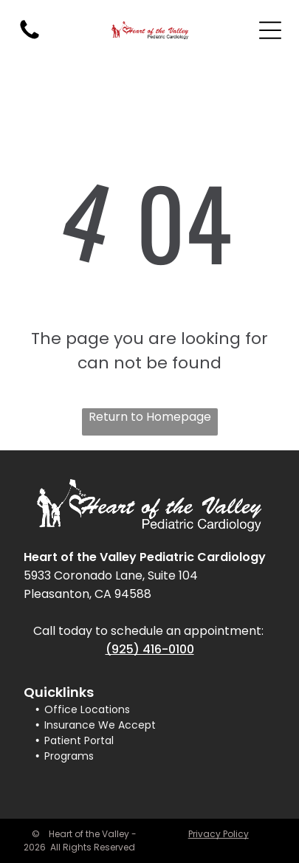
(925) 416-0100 (150, 649)
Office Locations (87, 709)
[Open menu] (270, 30)
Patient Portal (79, 740)
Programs (69, 756)
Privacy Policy (218, 834)
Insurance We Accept (100, 725)
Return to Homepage (150, 416)
